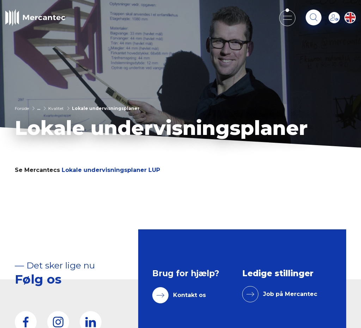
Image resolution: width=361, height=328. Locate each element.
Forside (22, 108)
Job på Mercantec (290, 294)
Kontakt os (189, 295)
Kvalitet (56, 108)
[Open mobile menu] (287, 18)
